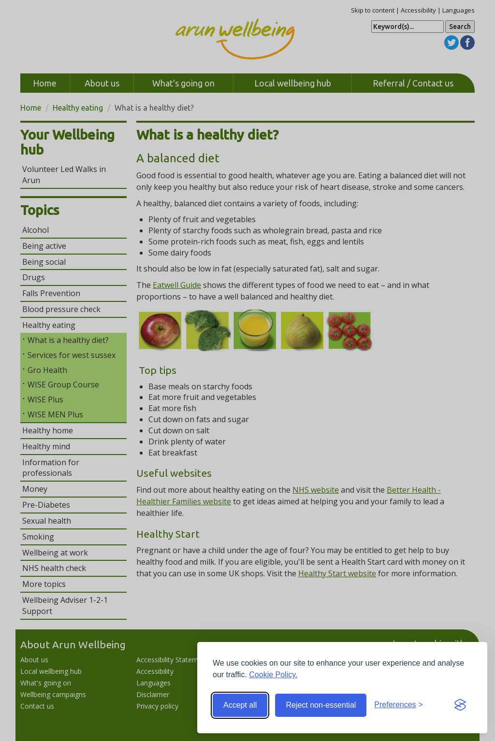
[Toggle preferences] (398, 705)
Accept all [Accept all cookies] (240, 705)
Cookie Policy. (273, 674)
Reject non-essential (321, 705)
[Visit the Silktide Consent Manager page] (460, 705)
